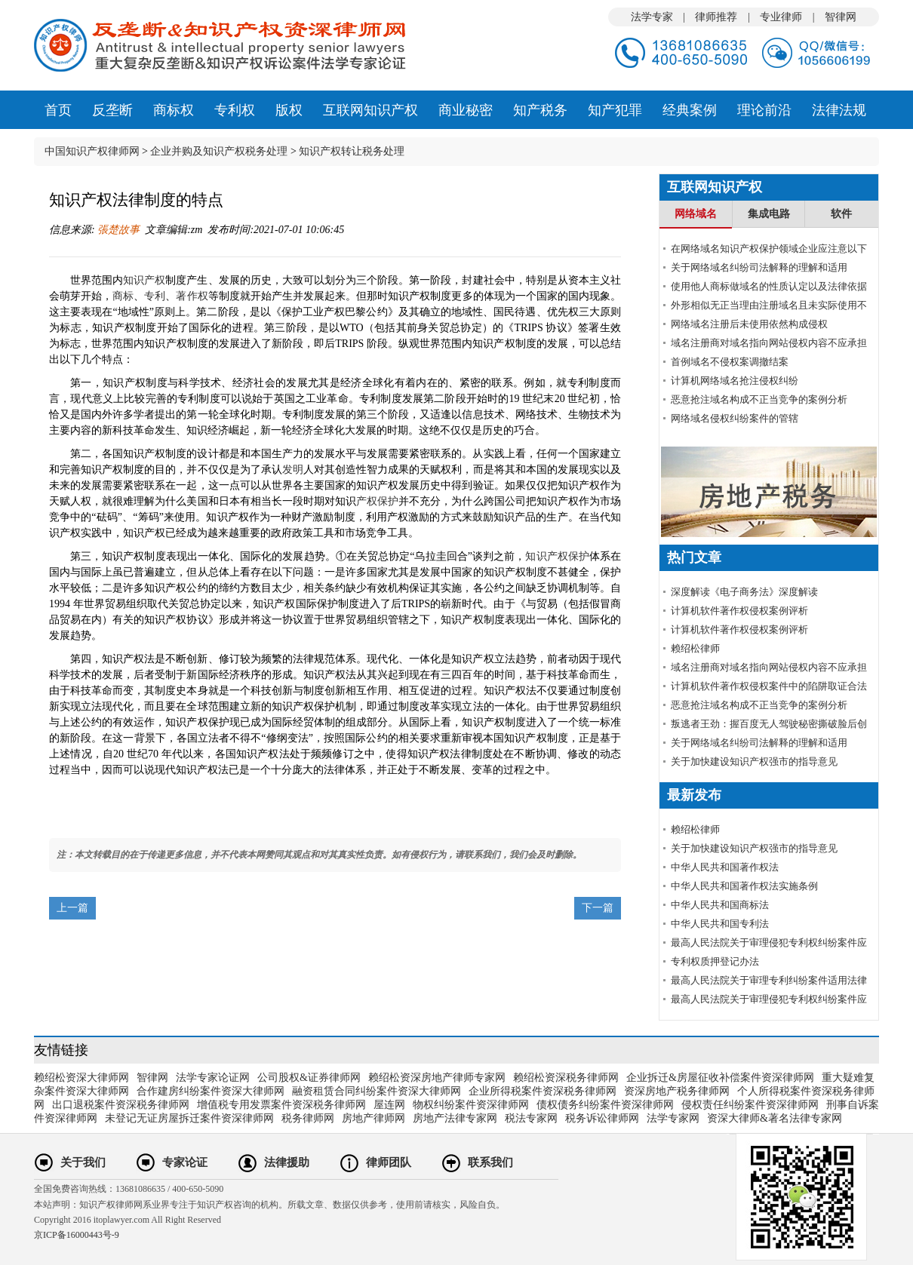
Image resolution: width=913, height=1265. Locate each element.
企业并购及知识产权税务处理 (218, 151)
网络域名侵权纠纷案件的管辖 (734, 418)
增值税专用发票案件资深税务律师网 (281, 1104)
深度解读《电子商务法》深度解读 (744, 591)
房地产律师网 (373, 1118)
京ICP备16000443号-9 (76, 1235)
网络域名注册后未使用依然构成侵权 (749, 324)
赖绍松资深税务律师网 (566, 1077)
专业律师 (781, 17)
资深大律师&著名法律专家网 (774, 1118)
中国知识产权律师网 (92, 151)
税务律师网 (307, 1118)
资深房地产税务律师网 (677, 1091)
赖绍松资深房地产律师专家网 (437, 1077)
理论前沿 (764, 110)
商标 (123, 296)
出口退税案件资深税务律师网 (120, 1104)
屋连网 (389, 1104)
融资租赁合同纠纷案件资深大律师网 (376, 1091)
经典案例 (689, 110)
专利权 (234, 110)
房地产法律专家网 (455, 1118)
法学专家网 (673, 1118)
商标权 (173, 110)
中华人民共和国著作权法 (725, 867)
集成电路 (769, 214)
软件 (841, 214)
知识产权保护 (557, 556)
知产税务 (540, 110)
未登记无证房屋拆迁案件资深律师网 (189, 1118)
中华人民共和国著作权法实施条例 (744, 886)
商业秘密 (465, 110)
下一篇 (597, 907)
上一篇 (72, 907)
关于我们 (83, 1162)
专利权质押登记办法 (715, 961)
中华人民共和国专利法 (720, 923)
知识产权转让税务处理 (351, 151)
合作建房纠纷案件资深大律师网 (210, 1091)
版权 (289, 110)
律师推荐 (716, 17)
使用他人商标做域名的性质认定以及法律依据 (769, 286)
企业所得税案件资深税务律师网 (542, 1091)
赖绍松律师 (695, 648)
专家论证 (185, 1162)
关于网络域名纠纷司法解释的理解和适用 (759, 267)
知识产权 (144, 280)
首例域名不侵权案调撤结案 (729, 361)
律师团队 (388, 1162)
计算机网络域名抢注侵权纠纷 (734, 380)
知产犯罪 (615, 110)
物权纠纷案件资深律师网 (471, 1104)
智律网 (840, 17)
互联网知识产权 (370, 110)
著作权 (192, 296)
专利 (154, 296)
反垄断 (112, 110)
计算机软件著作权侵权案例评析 (739, 610)
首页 (58, 110)
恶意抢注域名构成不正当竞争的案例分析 (759, 399)
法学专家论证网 (213, 1077)
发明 (292, 469)
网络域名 (696, 214)
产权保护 (377, 501)
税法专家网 (531, 1118)
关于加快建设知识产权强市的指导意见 (754, 761)
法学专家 (652, 17)
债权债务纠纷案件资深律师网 (605, 1104)
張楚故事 (117, 229)
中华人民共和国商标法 (720, 904)
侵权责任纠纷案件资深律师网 (750, 1104)
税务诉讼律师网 (602, 1118)
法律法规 (839, 110)
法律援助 (286, 1162)
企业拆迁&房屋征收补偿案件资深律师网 (720, 1077)
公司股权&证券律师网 (309, 1077)
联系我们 (490, 1162)
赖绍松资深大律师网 (81, 1077)
